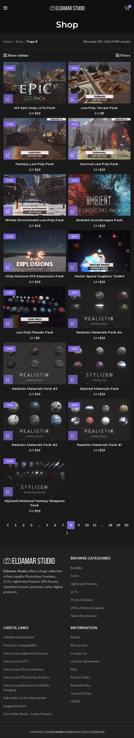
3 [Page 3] (31, 525)
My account (79, 645)
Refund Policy (81, 685)
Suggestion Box (14, 706)
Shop (19, 41)
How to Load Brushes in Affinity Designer (26, 687)
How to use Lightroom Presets (25, 653)
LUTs (74, 592)
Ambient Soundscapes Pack (99, 220)
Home (7, 41)
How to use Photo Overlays (23, 669)
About (75, 637)
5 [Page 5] (47, 525)
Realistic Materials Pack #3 (34, 389)
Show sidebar (18, 55)
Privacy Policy (80, 677)
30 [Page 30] (126, 525)
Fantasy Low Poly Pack (35, 164)
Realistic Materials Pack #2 (34, 445)
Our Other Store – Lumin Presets (27, 714)
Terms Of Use (81, 693)
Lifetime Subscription (18, 637)
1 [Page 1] (15, 525)
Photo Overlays (82, 600)
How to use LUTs (16, 661)
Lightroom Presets (84, 584)
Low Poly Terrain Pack (99, 108)
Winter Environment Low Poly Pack (34, 220)
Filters (125, 55)
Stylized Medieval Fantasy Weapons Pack (34, 503)
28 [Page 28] (110, 525)
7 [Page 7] (63, 525)
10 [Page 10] (86, 525)
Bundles (76, 568)
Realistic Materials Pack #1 (99, 445)
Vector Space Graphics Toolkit (99, 276)
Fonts (75, 576)
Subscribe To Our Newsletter (24, 698)
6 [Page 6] (55, 525)
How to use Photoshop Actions (26, 677)
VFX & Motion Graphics (88, 608)
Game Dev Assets (84, 616)
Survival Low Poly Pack (99, 164)
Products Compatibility (20, 645)
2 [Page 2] (23, 525)
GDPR (75, 701)
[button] (8, 98)
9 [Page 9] (79, 525)
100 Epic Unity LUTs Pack (34, 108)
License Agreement (85, 661)
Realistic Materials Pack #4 (99, 332)
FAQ (74, 669)
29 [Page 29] (118, 525)
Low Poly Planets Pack (34, 332)
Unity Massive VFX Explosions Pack (34, 276)
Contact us (79, 653)
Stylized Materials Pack (99, 389)
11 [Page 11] (94, 525)
